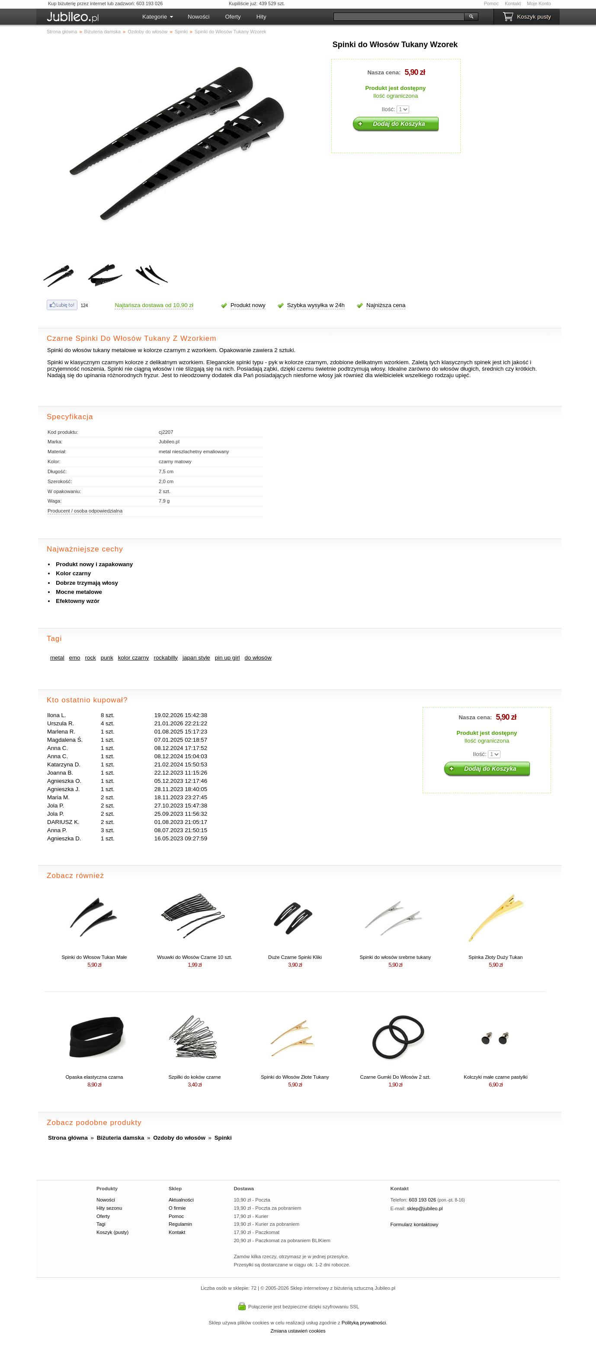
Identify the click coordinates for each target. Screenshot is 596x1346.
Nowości (198, 16)
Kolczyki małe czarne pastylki (495, 1077)
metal (57, 657)
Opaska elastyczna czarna (94, 1077)
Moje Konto (539, 3)
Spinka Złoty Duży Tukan (495, 957)
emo (74, 657)
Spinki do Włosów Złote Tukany (295, 1077)
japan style (196, 657)
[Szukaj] (399, 17)
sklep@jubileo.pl (425, 1208)
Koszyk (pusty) (112, 1232)
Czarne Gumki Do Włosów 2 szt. (395, 1077)
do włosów (258, 657)
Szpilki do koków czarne (195, 1077)
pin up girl (227, 657)
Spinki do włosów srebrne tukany (395, 957)
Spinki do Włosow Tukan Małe (94, 957)
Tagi (101, 1224)
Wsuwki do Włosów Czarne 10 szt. (194, 957)
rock (90, 657)
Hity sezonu (109, 1208)
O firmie (177, 1208)
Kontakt (513, 3)
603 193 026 (422, 1199)
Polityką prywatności (364, 1322)
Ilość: (388, 109)
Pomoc (491, 3)
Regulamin (180, 1224)
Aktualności (181, 1199)
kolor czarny (133, 657)
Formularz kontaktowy (415, 1224)
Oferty (232, 16)
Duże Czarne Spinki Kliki (295, 957)
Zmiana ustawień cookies (297, 1330)
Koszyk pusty (534, 16)
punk (107, 657)
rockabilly (166, 657)
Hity (261, 16)
